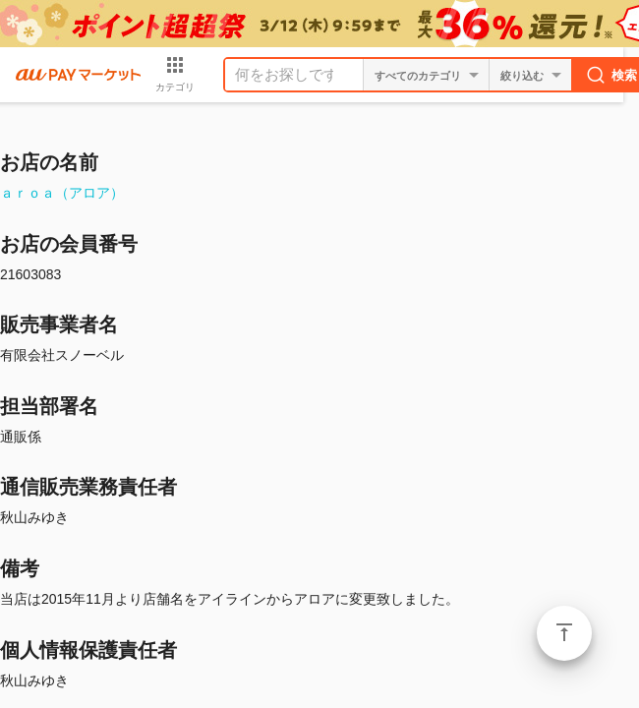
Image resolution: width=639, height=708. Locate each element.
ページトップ (564, 633)
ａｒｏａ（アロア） (62, 193)
